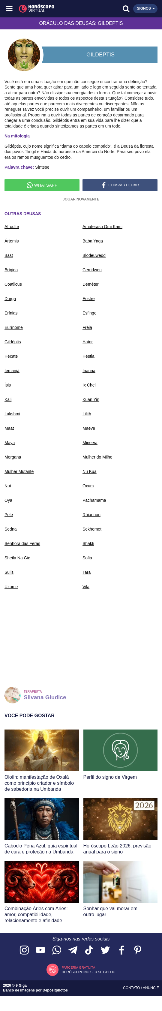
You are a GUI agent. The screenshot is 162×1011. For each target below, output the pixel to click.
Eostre (88, 298)
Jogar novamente (81, 199)
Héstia (88, 356)
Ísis (7, 385)
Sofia (87, 557)
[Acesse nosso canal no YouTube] (40, 950)
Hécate (11, 356)
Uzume (11, 586)
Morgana (12, 457)
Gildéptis (12, 341)
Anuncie (151, 988)
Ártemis (11, 241)
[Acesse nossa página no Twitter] (105, 950)
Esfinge (89, 313)
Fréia (87, 327)
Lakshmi (12, 413)
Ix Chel (89, 385)
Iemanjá (12, 370)
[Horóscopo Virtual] (45, 8)
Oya (8, 500)
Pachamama (94, 500)
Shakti (88, 543)
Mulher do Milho (97, 457)
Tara (86, 572)
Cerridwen (92, 269)
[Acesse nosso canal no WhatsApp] (57, 950)
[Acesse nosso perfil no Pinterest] (138, 950)
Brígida (11, 269)
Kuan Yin (90, 399)
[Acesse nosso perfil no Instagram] (24, 950)
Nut (7, 485)
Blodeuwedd (94, 255)
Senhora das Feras (22, 543)
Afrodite (11, 226)
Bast (8, 255)
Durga (10, 298)
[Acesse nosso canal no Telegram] (73, 950)
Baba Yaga (92, 241)
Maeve (88, 428)
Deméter (90, 284)
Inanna (88, 370)
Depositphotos (55, 990)
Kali (7, 399)
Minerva (90, 442)
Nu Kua (89, 471)
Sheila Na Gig (17, 557)
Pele (8, 514)
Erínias (11, 313)
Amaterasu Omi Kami (102, 226)
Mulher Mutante (19, 471)
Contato (132, 988)
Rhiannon (91, 514)
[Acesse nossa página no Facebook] (121, 950)
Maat (9, 428)
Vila (85, 586)
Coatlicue (13, 284)
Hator (87, 341)
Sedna (10, 529)
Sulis (9, 572)
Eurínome (13, 327)
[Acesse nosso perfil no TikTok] (89, 950)
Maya (9, 442)
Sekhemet (91, 529)
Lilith (86, 413)
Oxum (88, 485)
